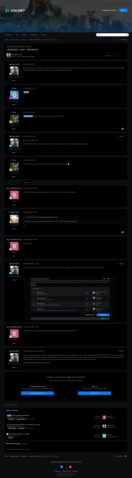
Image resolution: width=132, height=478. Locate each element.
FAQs (17, 35)
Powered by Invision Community (66, 475)
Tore (14, 112)
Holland (109, 435)
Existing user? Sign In (109, 10)
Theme (57, 471)
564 (14, 80)
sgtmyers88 (18, 54)
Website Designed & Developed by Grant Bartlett (66, 462)
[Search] (105, 34)
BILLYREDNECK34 (14, 188)
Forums (44, 35)
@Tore (26, 92)
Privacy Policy (66, 471)
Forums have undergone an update (19, 434)
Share (107, 55)
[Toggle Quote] (26, 217)
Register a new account (37, 393)
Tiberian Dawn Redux (28, 56)
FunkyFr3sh (14, 212)
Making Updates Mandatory (20, 415)
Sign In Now (94, 393)
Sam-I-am (11, 417)
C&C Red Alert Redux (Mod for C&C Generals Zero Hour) (23, 424)
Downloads (8, 35)
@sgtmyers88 (28, 116)
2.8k (14, 104)
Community (34, 35)
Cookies (75, 471)
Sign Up (123, 10)
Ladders (24, 35)
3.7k (14, 228)
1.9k (14, 128)
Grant (14, 88)
